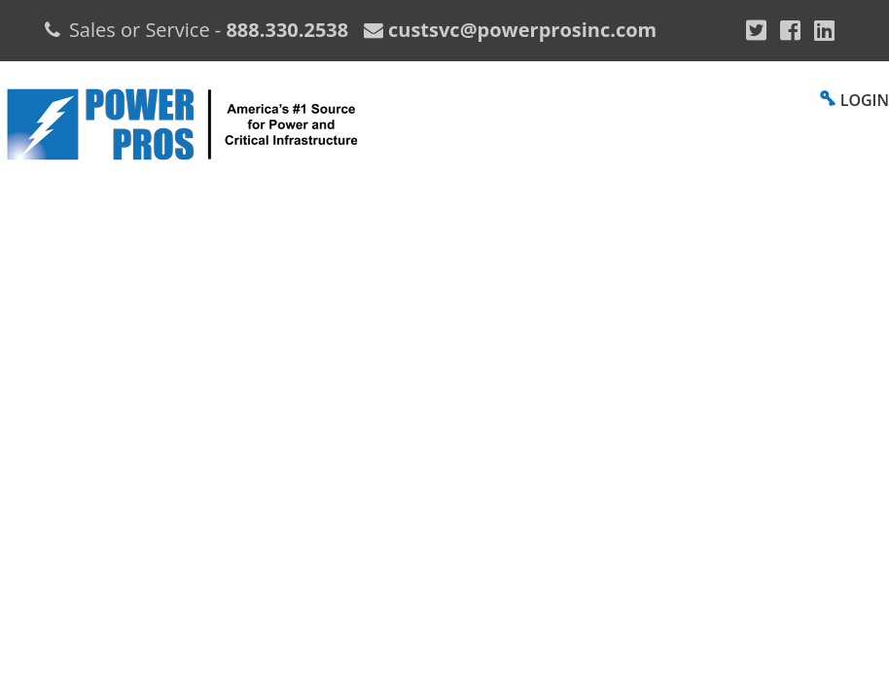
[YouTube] (824, 30)
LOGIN (864, 100)
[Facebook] (790, 30)
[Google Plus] (756, 30)
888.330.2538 (287, 30)
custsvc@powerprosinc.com (520, 30)
